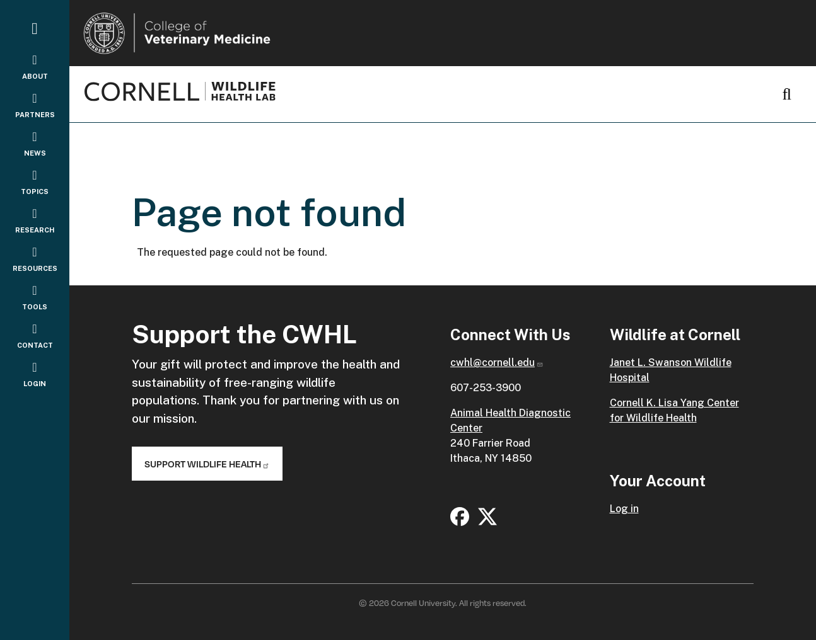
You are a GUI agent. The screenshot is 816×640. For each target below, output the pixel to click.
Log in (624, 509)
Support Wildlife (207, 463)
